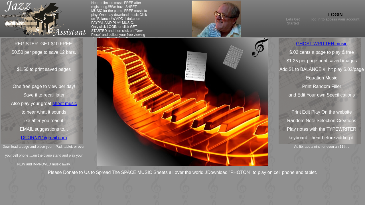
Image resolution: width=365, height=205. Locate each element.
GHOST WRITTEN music (321, 43)
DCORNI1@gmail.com (44, 137)
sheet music (64, 103)
